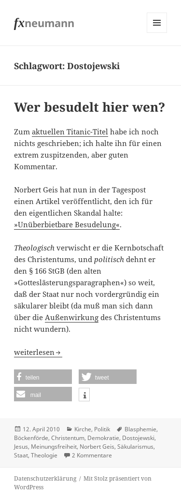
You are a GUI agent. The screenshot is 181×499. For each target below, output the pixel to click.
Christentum (67, 438)
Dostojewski (138, 438)
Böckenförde (31, 438)
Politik (102, 429)
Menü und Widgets (157, 32)
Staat (21, 455)
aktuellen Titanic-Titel (70, 131)
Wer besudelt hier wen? (89, 107)
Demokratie (103, 438)
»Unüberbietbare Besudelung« (67, 224)
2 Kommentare (92, 455)
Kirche (82, 429)
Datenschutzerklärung (45, 478)
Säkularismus (135, 446)
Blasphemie (140, 429)
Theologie (44, 455)
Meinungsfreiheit (54, 446)
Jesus (21, 446)
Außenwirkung (71, 317)
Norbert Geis (97, 446)
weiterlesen (38, 352)
